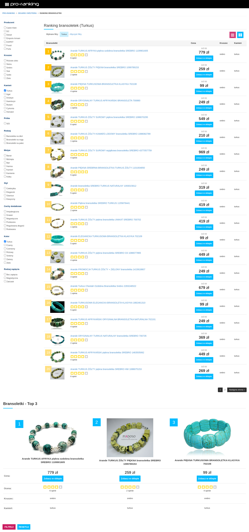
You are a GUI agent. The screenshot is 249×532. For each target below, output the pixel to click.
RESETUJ (24, 527)
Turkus (9, 91)
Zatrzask (10, 282)
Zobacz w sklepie (204, 58)
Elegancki (11, 192)
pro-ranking (8, 13)
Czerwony (11, 249)
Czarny (10, 245)
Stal (8, 71)
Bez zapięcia (12, 275)
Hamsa (10, 166)
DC (8, 31)
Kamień (10, 170)
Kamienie (10, 173)
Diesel (9, 35)
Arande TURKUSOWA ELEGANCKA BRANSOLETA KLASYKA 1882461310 (108, 302)
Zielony (10, 259)
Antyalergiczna (13, 212)
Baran (9, 156)
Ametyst (10, 98)
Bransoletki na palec (15, 143)
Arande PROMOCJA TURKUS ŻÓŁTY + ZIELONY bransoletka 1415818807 (108, 269)
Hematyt (10, 112)
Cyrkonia (10, 108)
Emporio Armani (13, 38)
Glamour (10, 196)
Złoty (9, 263)
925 (8, 124)
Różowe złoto (12, 61)
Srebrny (10, 256)
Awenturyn (11, 101)
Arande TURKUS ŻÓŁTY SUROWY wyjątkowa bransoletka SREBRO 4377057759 (111, 150)
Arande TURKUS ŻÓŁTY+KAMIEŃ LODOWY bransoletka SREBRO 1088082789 (111, 134)
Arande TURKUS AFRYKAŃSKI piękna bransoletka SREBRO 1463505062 (107, 352)
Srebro (9, 68)
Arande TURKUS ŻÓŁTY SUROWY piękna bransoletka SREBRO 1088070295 (109, 117)
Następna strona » (237, 390)
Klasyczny (11, 199)
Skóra (9, 64)
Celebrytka (11, 188)
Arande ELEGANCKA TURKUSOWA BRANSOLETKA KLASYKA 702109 (106, 236)
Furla (9, 49)
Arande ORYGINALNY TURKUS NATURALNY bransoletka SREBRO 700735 (109, 336)
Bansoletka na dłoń (15, 136)
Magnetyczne (12, 219)
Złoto (9, 78)
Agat (8, 94)
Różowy (10, 252)
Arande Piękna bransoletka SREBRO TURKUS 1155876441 (100, 203)
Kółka (9, 177)
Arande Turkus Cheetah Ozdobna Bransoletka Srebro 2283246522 (103, 286)
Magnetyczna (12, 278)
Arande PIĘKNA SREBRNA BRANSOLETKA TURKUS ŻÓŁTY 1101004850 (108, 167)
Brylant (9, 105)
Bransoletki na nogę (15, 140)
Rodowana (11, 229)
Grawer (10, 215)
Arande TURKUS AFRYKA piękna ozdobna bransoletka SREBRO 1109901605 (109, 50)
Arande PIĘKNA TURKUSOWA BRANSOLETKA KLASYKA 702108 (104, 84)
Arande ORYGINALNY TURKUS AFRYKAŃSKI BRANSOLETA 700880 (105, 100)
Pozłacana (11, 222)
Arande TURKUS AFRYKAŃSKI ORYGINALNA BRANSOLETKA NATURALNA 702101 (113, 319)
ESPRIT (10, 42)
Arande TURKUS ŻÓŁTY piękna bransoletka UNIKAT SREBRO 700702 (106, 219)
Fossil (9, 45)
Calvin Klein (12, 28)
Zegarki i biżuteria (27, 13)
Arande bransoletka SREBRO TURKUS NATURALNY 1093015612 (103, 186)
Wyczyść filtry (76, 34)
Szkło (9, 75)
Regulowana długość (15, 226)
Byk (8, 163)
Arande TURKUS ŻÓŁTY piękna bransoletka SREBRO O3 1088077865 (106, 253)
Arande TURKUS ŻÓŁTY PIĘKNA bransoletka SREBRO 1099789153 (105, 67)
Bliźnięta (10, 159)
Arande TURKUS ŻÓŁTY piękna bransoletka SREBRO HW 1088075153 (106, 369)
